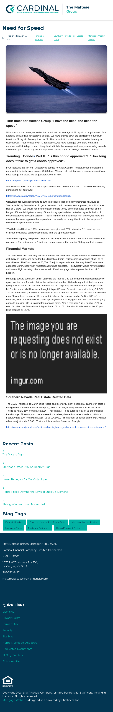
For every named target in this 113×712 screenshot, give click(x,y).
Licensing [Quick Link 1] (8, 611)
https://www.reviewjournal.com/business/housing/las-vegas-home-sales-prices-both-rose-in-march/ (56, 427)
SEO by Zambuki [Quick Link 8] (13, 655)
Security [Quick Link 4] (7, 630)
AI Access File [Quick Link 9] (11, 661)
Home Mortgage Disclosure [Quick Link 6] (19, 642)
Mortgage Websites (15, 700)
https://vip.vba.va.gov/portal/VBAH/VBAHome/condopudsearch (38, 196)
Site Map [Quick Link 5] (8, 636)
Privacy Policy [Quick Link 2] (11, 617)
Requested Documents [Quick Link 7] (17, 649)
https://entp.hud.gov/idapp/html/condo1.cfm (28, 180)
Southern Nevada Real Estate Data (68, 38)
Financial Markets (39, 38)
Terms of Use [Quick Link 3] (10, 624)
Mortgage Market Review (96, 38)
